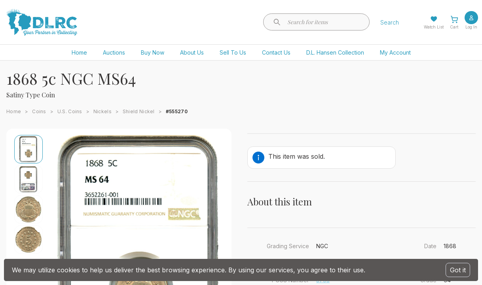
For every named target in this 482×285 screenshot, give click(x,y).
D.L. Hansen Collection (335, 52)
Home (79, 52)
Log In (471, 27)
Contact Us (276, 52)
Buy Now (152, 52)
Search (389, 22)
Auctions (114, 52)
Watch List (434, 27)
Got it (458, 270)
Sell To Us (233, 52)
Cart (454, 27)
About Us (192, 52)
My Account (395, 52)
